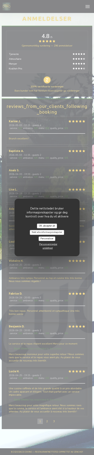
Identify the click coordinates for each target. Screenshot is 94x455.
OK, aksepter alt (47, 225)
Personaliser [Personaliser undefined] (47, 238)
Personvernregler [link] (48, 244)
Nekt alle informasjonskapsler (47, 232)
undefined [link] (48, 248)
